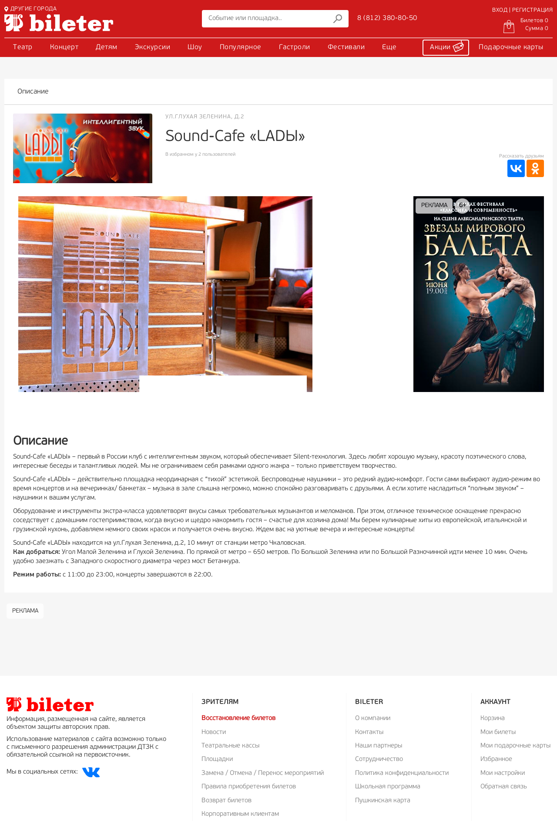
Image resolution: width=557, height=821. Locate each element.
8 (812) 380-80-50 (387, 18)
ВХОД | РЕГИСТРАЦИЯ (522, 10)
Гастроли (294, 47)
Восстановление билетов (238, 718)
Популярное (241, 47)
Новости (213, 732)
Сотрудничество (379, 759)
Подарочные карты (511, 47)
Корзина (492, 718)
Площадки (217, 759)
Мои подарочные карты (515, 746)
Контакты (369, 732)
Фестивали (346, 47)
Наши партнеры (378, 746)
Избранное (496, 759)
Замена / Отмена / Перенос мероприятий (262, 773)
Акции (447, 46)
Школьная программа (387, 787)
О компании (372, 718)
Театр (23, 47)
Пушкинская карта (382, 801)
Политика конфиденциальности (402, 773)
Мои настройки (502, 773)
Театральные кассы (230, 746)
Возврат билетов (226, 801)
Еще (389, 47)
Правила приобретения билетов (248, 787)
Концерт (64, 47)
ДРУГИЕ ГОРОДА (30, 9)
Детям (106, 47)
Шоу (195, 47)
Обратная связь (503, 787)
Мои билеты (498, 732)
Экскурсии (153, 47)
